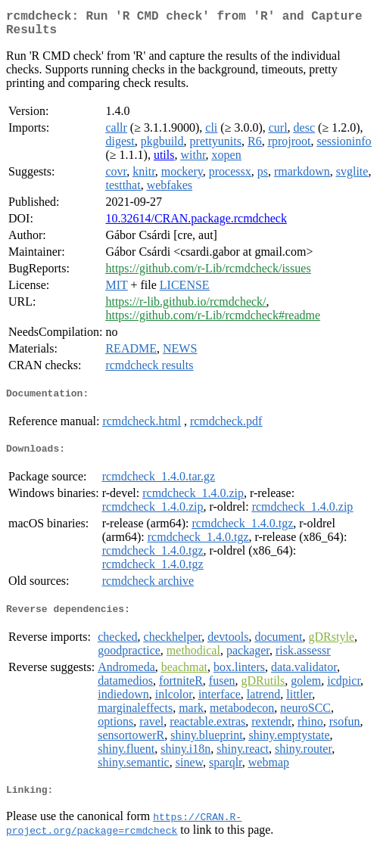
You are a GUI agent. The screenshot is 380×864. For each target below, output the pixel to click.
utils (164, 160)
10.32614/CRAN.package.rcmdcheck (195, 224)
